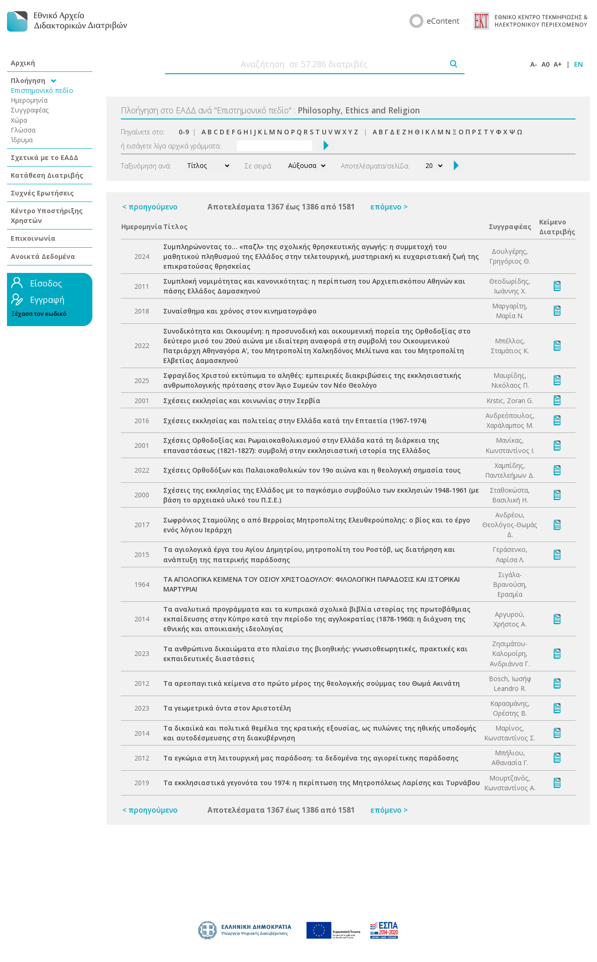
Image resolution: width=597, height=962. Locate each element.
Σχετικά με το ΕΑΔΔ (44, 157)
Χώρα (19, 120)
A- (533, 64)
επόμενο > (389, 207)
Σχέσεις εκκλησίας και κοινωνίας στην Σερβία (241, 400)
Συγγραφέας (30, 109)
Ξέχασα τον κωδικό (39, 314)
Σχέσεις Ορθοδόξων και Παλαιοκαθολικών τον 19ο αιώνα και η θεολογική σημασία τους (312, 470)
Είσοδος (46, 283)
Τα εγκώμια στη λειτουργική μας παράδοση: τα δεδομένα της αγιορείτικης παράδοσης (310, 757)
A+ (558, 64)
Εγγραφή (47, 299)
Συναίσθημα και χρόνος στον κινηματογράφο (240, 311)
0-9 (184, 131)
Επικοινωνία (33, 238)
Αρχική (23, 62)
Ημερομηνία (29, 100)
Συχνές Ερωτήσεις (42, 192)
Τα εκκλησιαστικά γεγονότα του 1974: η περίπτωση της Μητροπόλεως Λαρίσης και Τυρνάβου (321, 782)
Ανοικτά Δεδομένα (43, 256)
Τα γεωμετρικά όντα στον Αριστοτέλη (227, 708)
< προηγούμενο (150, 207)
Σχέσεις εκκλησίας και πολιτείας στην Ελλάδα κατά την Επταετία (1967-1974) (294, 420)
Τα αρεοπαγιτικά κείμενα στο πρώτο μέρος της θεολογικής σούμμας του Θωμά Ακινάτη (311, 683)
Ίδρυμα (22, 139)
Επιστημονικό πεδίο (42, 90)
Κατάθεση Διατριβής (47, 175)
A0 (545, 64)
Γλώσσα (23, 129)
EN (578, 64)
